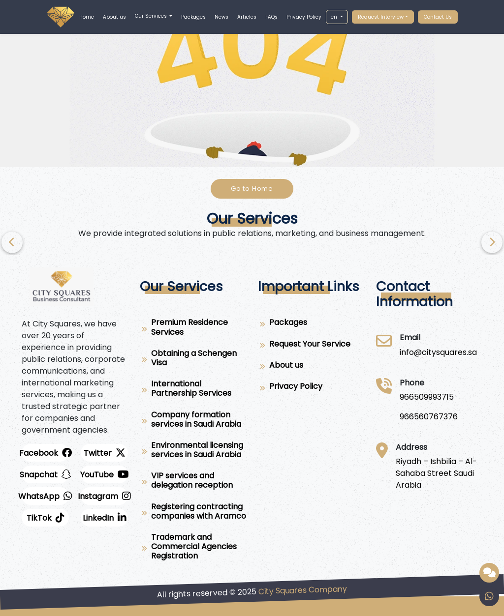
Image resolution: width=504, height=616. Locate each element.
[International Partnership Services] (193, 390)
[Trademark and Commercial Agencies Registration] (193, 548)
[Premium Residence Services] (193, 329)
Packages (193, 17)
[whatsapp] (45, 496)
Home (86, 17)
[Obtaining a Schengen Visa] (193, 360)
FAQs (271, 17)
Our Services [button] (151, 16)
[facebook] (45, 453)
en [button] (335, 17)
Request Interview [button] (381, 17)
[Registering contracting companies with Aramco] (193, 513)
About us (114, 17)
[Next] (12, 242)
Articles (246, 17)
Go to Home (252, 188)
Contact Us (438, 17)
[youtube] (104, 474)
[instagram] (104, 496)
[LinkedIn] (104, 518)
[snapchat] (45, 474)
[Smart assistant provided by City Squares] (489, 573)
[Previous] (492, 242)
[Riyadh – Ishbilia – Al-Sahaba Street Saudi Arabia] (439, 473)
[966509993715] (429, 397)
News (221, 17)
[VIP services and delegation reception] (193, 482)
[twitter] (104, 453)
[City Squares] (438, 352)
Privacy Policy (303, 17)
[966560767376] (429, 417)
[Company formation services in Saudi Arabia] (193, 421)
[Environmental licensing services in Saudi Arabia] (193, 451)
